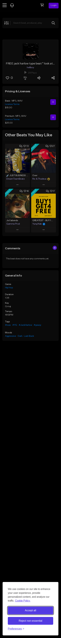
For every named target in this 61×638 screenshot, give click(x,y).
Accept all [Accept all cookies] (30, 610)
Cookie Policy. (22, 600)
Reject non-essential (30, 620)
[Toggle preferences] (16, 628)
